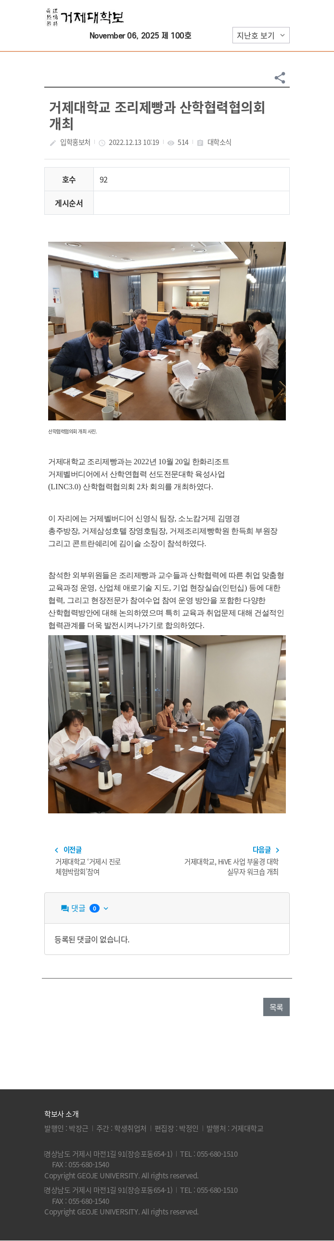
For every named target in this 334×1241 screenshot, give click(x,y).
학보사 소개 (61, 1114)
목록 (276, 1007)
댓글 (85, 908)
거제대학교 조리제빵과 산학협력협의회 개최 (157, 115)
